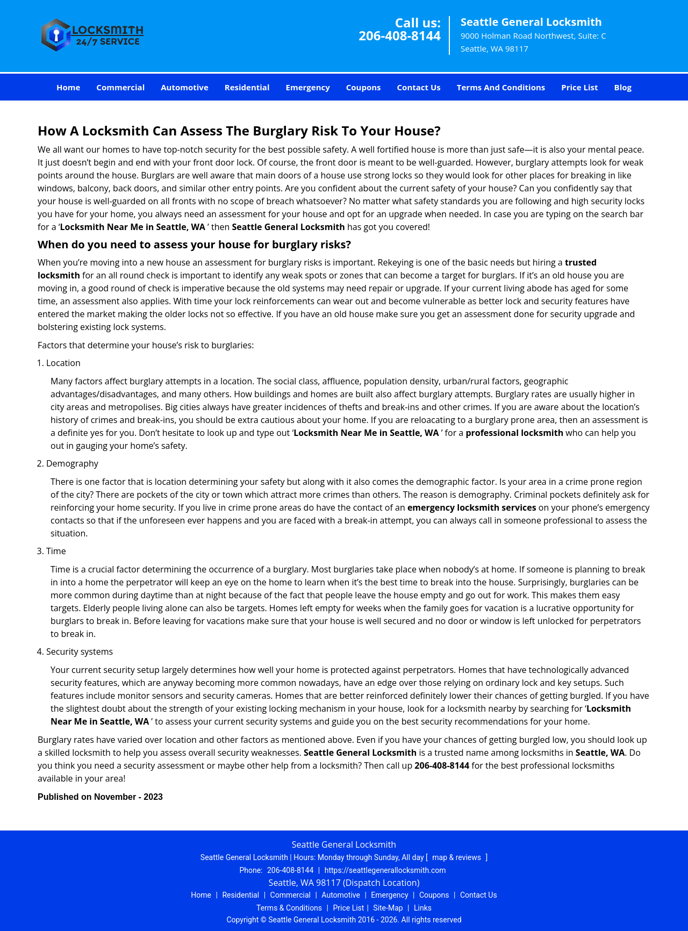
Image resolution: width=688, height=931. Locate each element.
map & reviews (457, 857)
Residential (247, 87)
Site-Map (388, 908)
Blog (623, 87)
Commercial (120, 87)
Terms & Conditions (289, 908)
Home (68, 87)
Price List (579, 87)
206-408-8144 (400, 35)
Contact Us (419, 87)
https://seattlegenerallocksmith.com (385, 870)
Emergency (308, 87)
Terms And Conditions (501, 87)
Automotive (185, 87)
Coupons (363, 87)
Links (423, 908)
